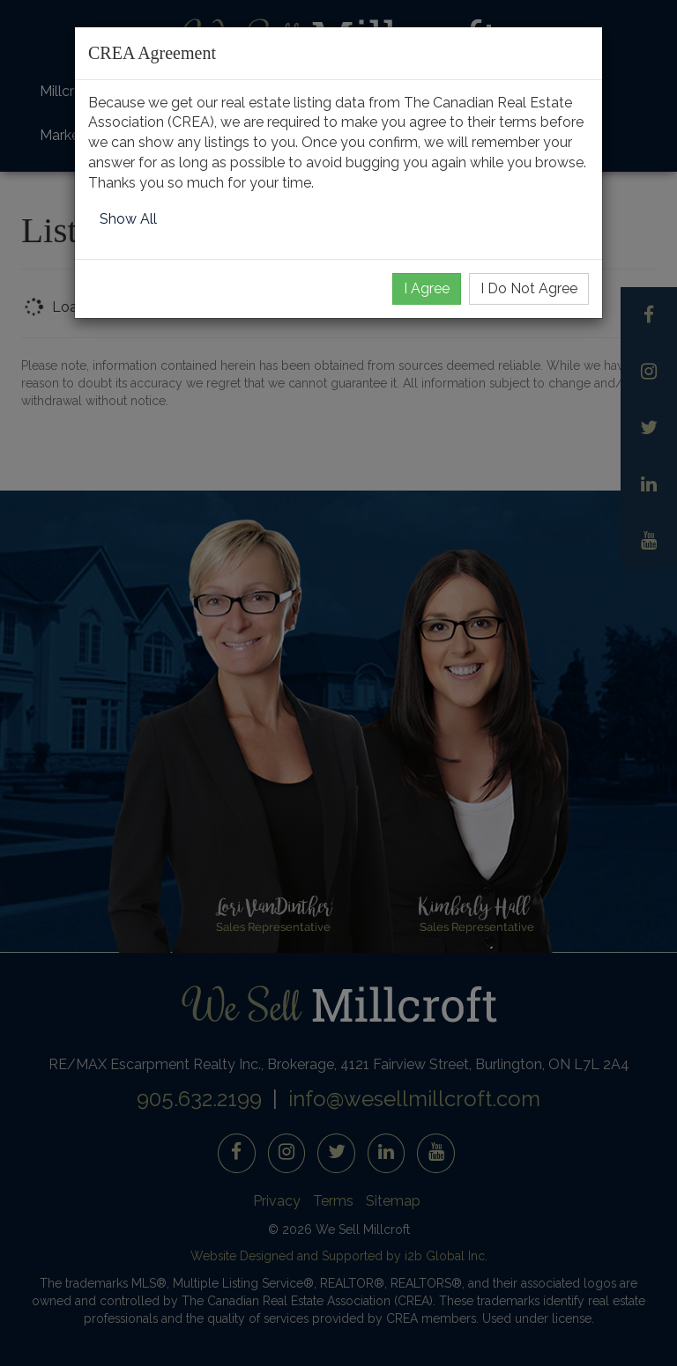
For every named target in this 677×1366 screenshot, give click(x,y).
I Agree (427, 288)
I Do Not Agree (528, 288)
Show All (128, 218)
